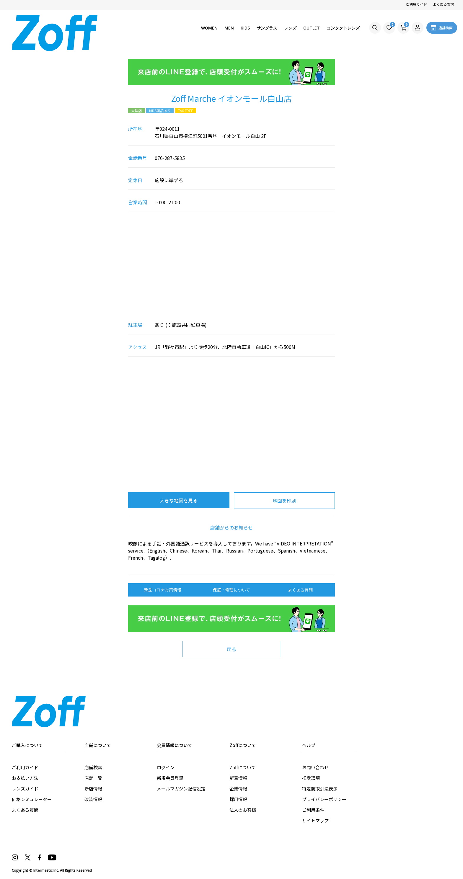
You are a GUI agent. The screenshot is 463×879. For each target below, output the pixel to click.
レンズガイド (25, 788)
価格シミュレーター (32, 799)
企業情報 (238, 788)
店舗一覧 (93, 778)
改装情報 (93, 799)
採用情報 (238, 799)
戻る (231, 649)
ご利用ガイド (416, 3)
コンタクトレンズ (343, 28)
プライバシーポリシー (324, 799)
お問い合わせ (315, 767)
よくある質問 (443, 3)
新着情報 (238, 778)
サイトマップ (315, 820)
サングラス (267, 28)
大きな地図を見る (179, 500)
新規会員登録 (170, 778)
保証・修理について (231, 590)
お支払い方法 (25, 778)
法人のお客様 (242, 810)
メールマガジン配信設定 (181, 788)
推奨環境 (311, 778)
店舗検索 (93, 767)
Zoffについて (242, 767)
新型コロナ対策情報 (162, 590)
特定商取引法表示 (320, 788)
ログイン (166, 767)
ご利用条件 (313, 810)
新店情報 (93, 788)
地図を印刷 (284, 500)
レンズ (290, 28)
